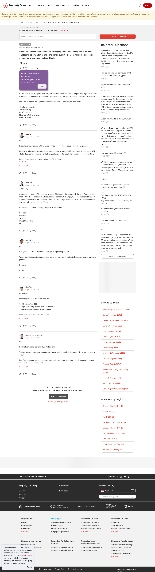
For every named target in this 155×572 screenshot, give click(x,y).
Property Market (112, 378)
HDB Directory (25, 528)
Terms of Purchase (75, 566)
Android (39, 476)
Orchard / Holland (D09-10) (113, 428)
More (86, 5)
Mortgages (56, 518)
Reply (33, 125)
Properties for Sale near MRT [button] (62, 546)
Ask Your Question (58, 396)
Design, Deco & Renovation (115, 320)
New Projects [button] (63, 5)
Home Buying (25, 44)
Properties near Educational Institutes (90, 541)
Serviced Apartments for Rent (121, 528)
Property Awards (58, 506)
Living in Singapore (112, 359)
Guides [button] (76, 5)
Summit (87, 506)
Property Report (111, 506)
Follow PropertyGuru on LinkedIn (128, 476)
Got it (42, 86)
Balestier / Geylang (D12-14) (114, 433)
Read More (23, 166)
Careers (22, 498)
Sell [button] (50, 5)
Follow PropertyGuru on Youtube (124, 476)
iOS (47, 476)
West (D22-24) (108, 412)
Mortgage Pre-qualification (60, 532)
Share (35, 68)
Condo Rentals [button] (117, 525)
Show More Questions (117, 256)
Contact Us (64, 485)
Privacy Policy (27, 555)
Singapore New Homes (31, 540)
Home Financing (112, 342)
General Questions (113, 326)
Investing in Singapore (114, 353)
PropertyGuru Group (28, 485)
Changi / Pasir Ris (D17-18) (113, 406)
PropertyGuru (27, 518)
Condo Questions (113, 315)
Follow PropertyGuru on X (132, 477)
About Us (22, 491)
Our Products (24, 494)
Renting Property (112, 383)
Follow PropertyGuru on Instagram (121, 476)
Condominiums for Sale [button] (90, 525)
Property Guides (26, 525)
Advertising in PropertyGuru (116, 310)
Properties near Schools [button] (90, 549)
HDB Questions (112, 331)
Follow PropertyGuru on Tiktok (135, 477)
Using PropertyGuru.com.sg (115, 389)
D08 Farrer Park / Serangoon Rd (121, 552)
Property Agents (112, 364)
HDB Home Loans (57, 525)
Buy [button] (32, 5)
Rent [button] (41, 5)
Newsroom (63, 491)
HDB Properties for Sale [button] (90, 522)
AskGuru (24, 522)
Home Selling (111, 348)
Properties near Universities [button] (91, 546)
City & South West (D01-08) (113, 444)
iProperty (130, 506)
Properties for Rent (119, 518)
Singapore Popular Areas (122, 540)
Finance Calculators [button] (59, 528)
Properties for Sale (89, 518)
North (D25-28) (108, 417)
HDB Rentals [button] (116, 522)
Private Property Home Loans (61, 522)
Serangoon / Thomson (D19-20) (115, 422)
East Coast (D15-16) (110, 439)
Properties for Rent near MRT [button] (62, 549)
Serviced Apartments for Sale (91, 528)
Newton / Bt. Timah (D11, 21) (114, 450)
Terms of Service (45, 566)
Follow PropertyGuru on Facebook (117, 476)
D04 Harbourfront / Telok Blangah (122, 543)
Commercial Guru (29, 506)
